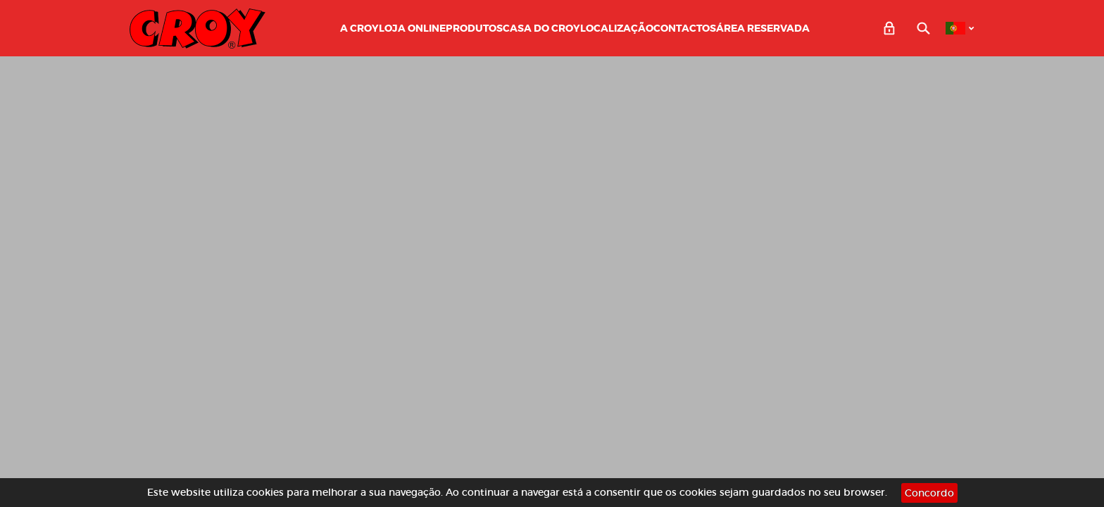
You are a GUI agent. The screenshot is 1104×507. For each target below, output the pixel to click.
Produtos (474, 28)
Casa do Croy (541, 28)
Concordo (929, 493)
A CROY (359, 28)
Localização (616, 28)
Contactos (684, 28)
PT (955, 28)
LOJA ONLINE (412, 28)
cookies (265, 492)
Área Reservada (763, 28)
